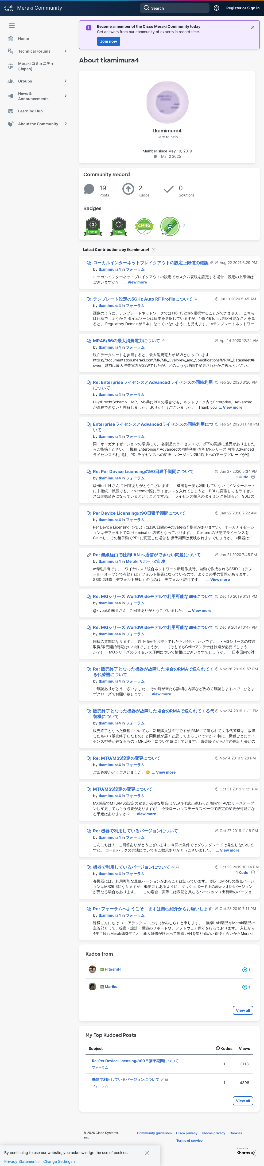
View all (243, 1010)
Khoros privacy (213, 1133)
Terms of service (189, 1141)
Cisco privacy (186, 1133)
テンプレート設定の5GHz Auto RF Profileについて (143, 299)
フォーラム (135, 269)
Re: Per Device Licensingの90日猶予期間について (143, 471)
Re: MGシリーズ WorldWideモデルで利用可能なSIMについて (153, 596)
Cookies (236, 1133)
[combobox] (174, 8)
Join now (108, 41)
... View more (135, 282)
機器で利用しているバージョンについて (132, 867)
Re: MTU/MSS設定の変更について (126, 758)
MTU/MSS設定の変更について (122, 789)
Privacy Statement (20, 1162)
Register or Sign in (243, 8)
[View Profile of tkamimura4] (110, 269)
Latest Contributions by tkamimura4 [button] (116, 249)
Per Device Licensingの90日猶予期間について (139, 513)
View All (185, 225)
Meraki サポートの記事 (145, 561)
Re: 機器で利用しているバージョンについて (135, 830)
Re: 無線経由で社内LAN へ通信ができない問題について (147, 554)
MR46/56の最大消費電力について (127, 340)
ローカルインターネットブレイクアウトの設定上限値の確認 (151, 262)
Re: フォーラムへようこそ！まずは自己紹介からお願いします (152, 908)
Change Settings (57, 1162)
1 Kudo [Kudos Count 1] (242, 477)
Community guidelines (154, 1133)
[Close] (147, 1154)
